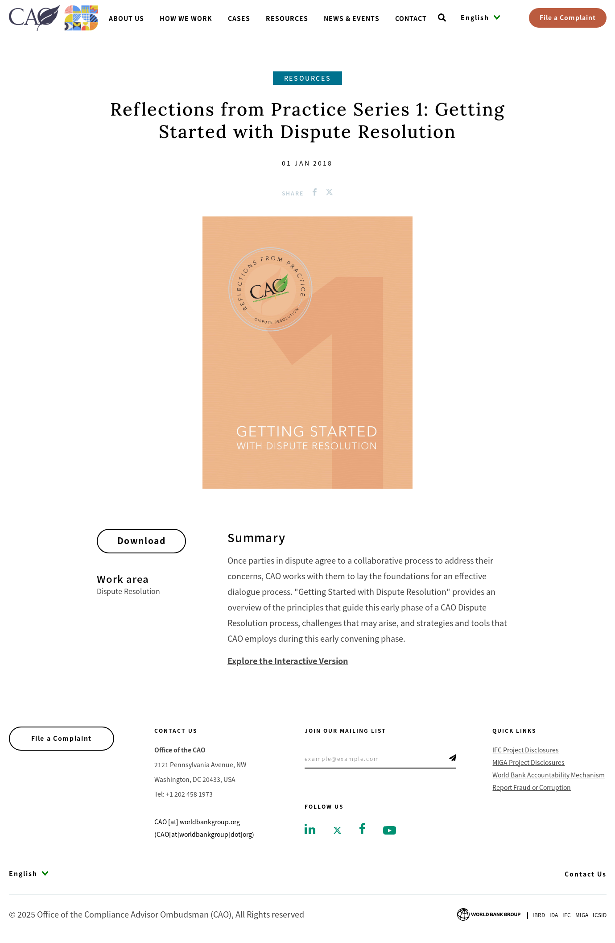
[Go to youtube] (389, 829)
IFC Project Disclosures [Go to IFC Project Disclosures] (525, 749)
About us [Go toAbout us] (126, 18)
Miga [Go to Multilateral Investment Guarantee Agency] (581, 914)
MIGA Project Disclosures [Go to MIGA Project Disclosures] (528, 762)
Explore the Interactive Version (287, 660)
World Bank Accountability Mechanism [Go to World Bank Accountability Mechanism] (548, 774)
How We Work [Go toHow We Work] (186, 18)
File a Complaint (568, 17)
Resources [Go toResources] (287, 18)
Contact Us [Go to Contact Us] (586, 873)
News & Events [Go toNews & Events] (352, 18)
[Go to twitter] (337, 829)
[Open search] (442, 18)
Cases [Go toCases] (239, 18)
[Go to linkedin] (310, 828)
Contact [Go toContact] (411, 18)
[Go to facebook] (362, 827)
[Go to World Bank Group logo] (488, 913)
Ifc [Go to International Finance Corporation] (566, 914)
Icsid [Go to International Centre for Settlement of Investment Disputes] (600, 914)
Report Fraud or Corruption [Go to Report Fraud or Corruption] (531, 787)
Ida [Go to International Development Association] (553, 914)
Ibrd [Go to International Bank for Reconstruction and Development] (538, 914)
